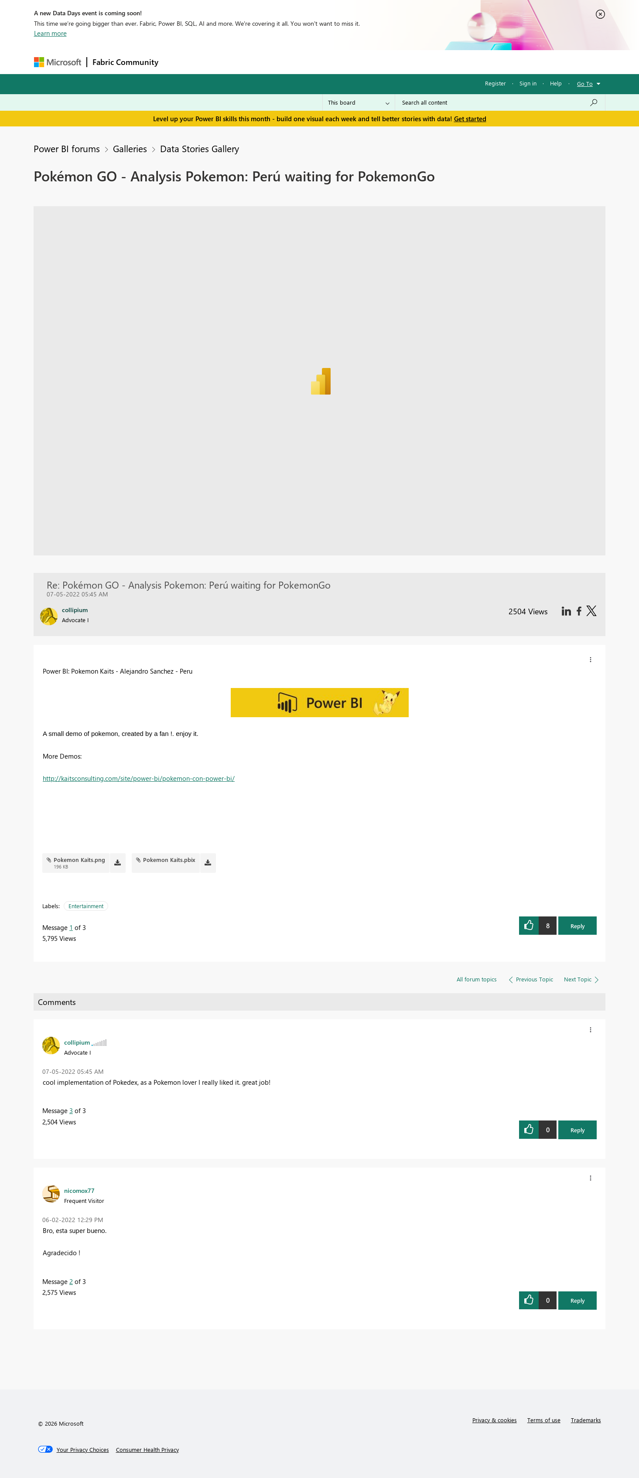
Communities (291, 61)
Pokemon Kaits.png (79, 859)
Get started (470, 118)
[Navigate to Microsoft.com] (57, 62)
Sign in (527, 83)
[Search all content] (500, 102)
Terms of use (543, 1420)
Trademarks (586, 1420)
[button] (590, 660)
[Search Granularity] (359, 102)
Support (400, 61)
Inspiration (216, 61)
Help (556, 83)
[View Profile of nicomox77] (79, 1190)
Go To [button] (585, 83)
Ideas (252, 61)
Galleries (130, 148)
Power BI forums (67, 148)
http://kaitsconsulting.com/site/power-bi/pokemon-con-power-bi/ (139, 778)
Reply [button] (578, 926)
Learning (364, 61)
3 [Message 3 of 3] (71, 1110)
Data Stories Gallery (199, 148)
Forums (178, 61)
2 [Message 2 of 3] (71, 1281)
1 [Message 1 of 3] (71, 927)
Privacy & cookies (494, 1420)
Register (495, 83)
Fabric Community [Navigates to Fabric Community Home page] (125, 62)
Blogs (330, 61)
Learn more (50, 33)
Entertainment (85, 906)
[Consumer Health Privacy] (147, 1450)
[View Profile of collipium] (77, 1042)
